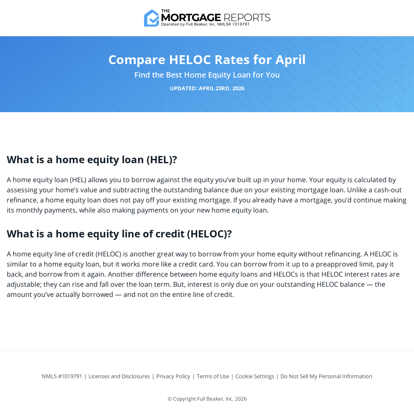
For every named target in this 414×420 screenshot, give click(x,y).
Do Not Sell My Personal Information (326, 376)
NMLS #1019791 (62, 376)
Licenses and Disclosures (119, 376)
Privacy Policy (173, 376)
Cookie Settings (254, 376)
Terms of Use (213, 376)
